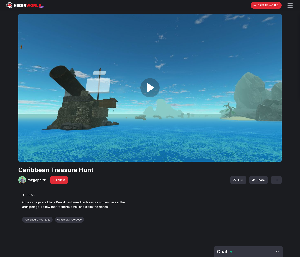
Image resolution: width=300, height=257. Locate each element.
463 (237, 180)
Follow (58, 180)
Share (258, 180)
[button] (290, 5)
